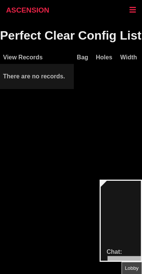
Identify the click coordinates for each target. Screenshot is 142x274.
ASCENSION (27, 10)
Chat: (114, 252)
